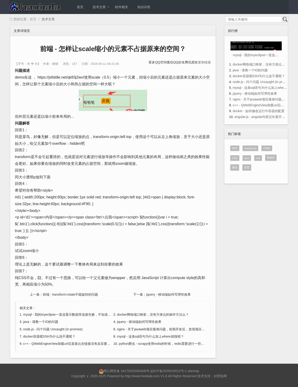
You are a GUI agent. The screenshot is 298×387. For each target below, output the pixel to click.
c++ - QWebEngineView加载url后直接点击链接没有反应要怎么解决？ (73, 344)
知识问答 (143, 7)
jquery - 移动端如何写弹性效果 (168, 294)
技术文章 (101, 7)
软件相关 (121, 7)
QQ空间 (161, 62)
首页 (80, 7)
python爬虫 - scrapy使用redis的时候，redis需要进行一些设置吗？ (166, 344)
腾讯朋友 (191, 62)
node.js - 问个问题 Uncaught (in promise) (53, 329)
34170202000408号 (135, 371)
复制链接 (204, 62)
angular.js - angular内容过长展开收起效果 (264, 117)
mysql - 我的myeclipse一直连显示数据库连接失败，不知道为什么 (70, 314)
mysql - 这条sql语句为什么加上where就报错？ (150, 336)
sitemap (193, 371)
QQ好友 (179, 62)
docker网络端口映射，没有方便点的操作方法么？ (153, 314)
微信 (170, 62)
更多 (152, 62)
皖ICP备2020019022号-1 (169, 371)
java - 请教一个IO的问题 (40, 322)
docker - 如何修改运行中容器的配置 (258, 111)
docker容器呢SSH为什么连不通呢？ (49, 336)
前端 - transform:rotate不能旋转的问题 (70, 294)
